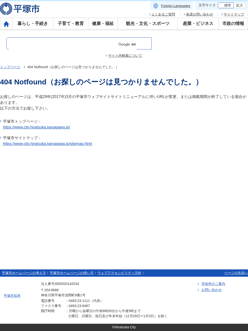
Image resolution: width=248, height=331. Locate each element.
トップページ (10, 67)
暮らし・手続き (32, 23)
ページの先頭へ (236, 273)
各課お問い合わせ (199, 14)
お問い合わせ (212, 290)
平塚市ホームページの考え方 (24, 273)
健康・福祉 (103, 23)
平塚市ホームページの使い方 (72, 273)
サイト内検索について (125, 55)
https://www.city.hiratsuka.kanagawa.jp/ (36, 127)
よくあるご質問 (163, 14)
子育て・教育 (71, 23)
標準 (227, 5)
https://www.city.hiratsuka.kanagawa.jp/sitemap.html (47, 144)
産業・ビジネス (198, 23)
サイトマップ (234, 14)
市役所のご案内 (213, 284)
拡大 (239, 5)
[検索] (72, 44)
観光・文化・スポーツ (148, 23)
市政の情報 (233, 23)
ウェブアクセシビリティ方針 (119, 273)
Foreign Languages (175, 6)
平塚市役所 (12, 296)
